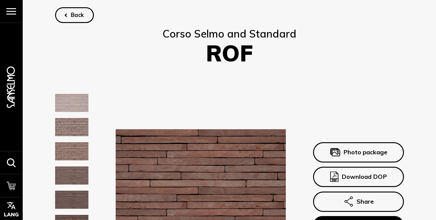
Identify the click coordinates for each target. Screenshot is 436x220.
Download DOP (358, 177)
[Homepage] (11, 87)
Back (77, 14)
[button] (11, 162)
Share (358, 201)
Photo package (358, 152)
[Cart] (11, 185)
